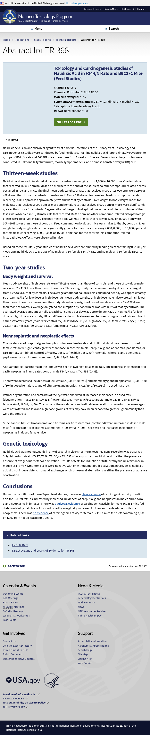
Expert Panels (11, 602)
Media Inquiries (87, 602)
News (81, 606)
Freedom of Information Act (20, 694)
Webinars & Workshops (16, 615)
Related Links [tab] (19, 535)
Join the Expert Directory (17, 645)
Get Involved (127, 9)
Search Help (85, 650)
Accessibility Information (92, 641)
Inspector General (13, 698)
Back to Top (16, 566)
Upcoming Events (13, 593)
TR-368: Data (20, 545)
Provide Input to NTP (15, 650)
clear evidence (91, 494)
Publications (22, 39)
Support (141, 9)
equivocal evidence (67, 503)
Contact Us (9, 641)
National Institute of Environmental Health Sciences (89, 725)
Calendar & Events (92, 9)
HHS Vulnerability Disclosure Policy (24, 702)
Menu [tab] (39, 28)
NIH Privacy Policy (14, 706)
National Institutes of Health (22, 729)
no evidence (41, 513)
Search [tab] (114, 28)
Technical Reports (66, 39)
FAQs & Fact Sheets (89, 593)
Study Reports (42, 39)
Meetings (10, 598)
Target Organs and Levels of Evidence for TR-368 (43, 550)
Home (6, 39)
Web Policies (85, 663)
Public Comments (13, 654)
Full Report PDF (68, 122)
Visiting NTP (85, 659)
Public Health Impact (90, 615)
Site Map (83, 654)
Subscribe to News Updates (19, 659)
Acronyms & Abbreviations (93, 645)
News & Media (111, 9)
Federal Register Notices (92, 598)
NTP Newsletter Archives (92, 611)
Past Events (9, 620)
